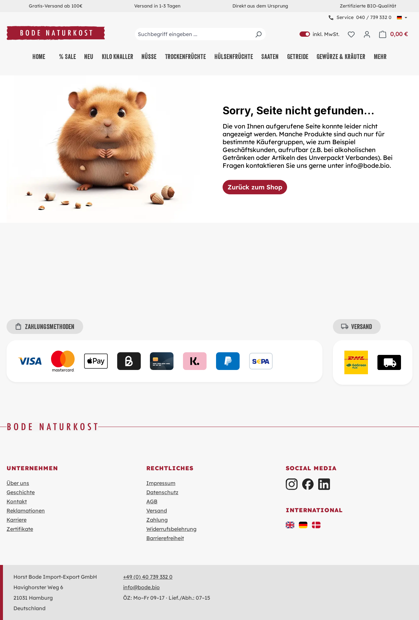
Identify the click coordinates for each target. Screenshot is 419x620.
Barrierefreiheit (165, 538)
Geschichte (21, 492)
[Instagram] (291, 484)
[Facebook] (308, 484)
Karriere (17, 519)
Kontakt (17, 501)
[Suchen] (258, 34)
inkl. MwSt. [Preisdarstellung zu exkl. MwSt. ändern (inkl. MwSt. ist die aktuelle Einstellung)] (319, 34)
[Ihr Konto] (367, 34)
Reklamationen (26, 510)
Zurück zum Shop (255, 187)
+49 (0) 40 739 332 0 (148, 576)
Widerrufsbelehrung (171, 529)
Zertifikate (20, 529)
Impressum (160, 483)
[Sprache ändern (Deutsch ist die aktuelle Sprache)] (402, 17)
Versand (156, 510)
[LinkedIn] (324, 484)
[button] (290, 524)
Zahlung (157, 519)
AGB (151, 501)
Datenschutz (162, 492)
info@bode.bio (141, 587)
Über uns (18, 483)
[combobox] (200, 34)
